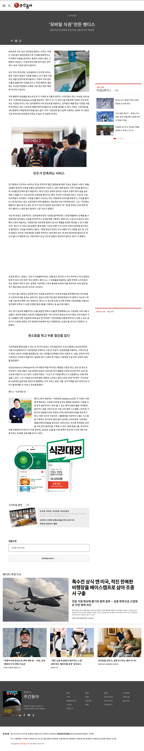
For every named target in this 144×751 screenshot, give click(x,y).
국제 (87, 697)
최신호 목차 (108, 697)
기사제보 (126, 693)
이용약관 (52, 734)
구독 (27, 505)
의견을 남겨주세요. (18, 548)
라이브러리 (108, 701)
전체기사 (70, 709)
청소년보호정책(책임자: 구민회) (82, 734)
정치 (68, 693)
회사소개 (13, 734)
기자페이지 (108, 705)
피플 (87, 705)
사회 (68, 697)
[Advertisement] (43, 256)
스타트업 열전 (15, 505)
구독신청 (126, 697)
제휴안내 (37, 734)
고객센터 (45, 734)
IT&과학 (88, 701)
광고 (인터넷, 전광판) (25, 734)
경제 (87, 693)
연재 (105, 693)
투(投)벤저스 (104, 90)
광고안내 (126, 701)
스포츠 (69, 705)
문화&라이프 (71, 701)
